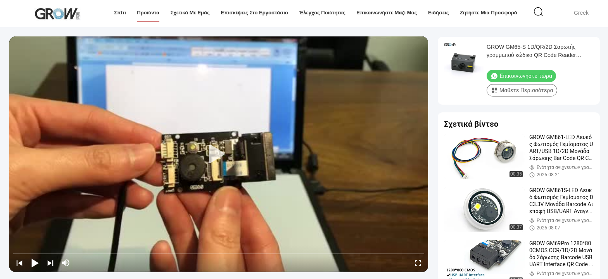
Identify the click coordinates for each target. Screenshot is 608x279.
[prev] (19, 263)
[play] (218, 154)
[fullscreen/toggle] (418, 263)
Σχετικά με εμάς (189, 13)
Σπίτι (120, 13)
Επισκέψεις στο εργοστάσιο (254, 13)
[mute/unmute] (66, 263)
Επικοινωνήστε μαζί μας (386, 13)
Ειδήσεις (438, 13)
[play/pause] (35, 263)
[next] (50, 263)
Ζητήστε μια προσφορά (488, 13)
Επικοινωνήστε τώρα (521, 75)
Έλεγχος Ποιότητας (322, 13)
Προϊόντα (148, 13)
